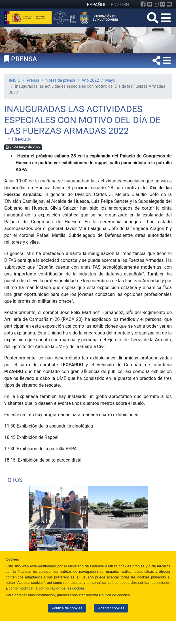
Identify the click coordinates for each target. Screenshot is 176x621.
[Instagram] (156, 4)
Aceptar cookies (111, 608)
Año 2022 (90, 80)
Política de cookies (67, 608)
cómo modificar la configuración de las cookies (47, 588)
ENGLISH (120, 4)
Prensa (33, 80)
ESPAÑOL (97, 4)
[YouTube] (169, 4)
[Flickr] (162, 4)
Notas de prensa (60, 80)
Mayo (110, 80)
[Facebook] (143, 4)
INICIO (14, 80)
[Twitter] (149, 4)
